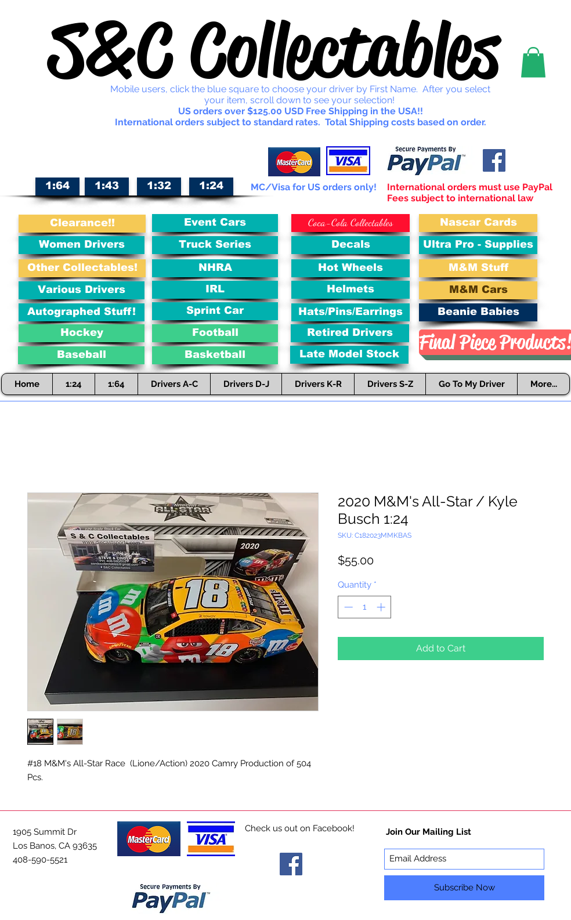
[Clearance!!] (82, 224)
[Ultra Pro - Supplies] (478, 245)
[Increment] (382, 607)
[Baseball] (81, 355)
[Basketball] (215, 355)
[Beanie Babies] (478, 312)
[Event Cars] (215, 223)
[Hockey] (81, 333)
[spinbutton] (364, 607)
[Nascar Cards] (478, 223)
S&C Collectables (274, 50)
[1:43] (107, 186)
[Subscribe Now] (464, 887)
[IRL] (215, 290)
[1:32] (159, 186)
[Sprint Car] (215, 311)
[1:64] (57, 186)
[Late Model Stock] (349, 355)
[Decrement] (347, 607)
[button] (533, 62)
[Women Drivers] (81, 245)
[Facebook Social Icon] (494, 160)
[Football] (215, 333)
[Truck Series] (215, 245)
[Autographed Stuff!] (81, 312)
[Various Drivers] (81, 290)
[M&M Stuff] (478, 268)
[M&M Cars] (478, 290)
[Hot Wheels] (350, 268)
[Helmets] (350, 290)
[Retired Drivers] (350, 333)
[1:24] (211, 186)
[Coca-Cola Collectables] (350, 223)
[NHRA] (215, 268)
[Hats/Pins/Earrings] (350, 312)
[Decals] (350, 245)
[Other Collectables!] (82, 268)
